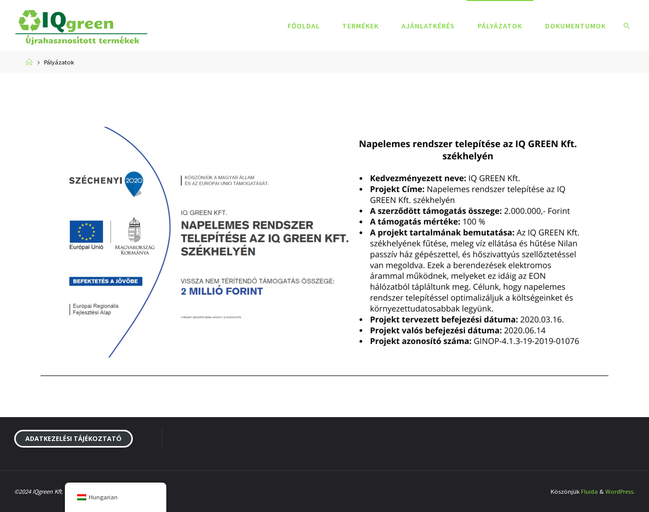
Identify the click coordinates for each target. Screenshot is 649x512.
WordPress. (620, 491)
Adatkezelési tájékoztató (73, 438)
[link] (626, 25)
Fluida (589, 491)
